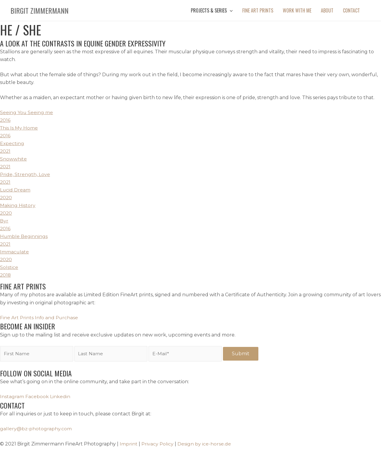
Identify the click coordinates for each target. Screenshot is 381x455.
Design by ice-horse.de (205, 444)
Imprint (129, 444)
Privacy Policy (157, 444)
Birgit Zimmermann (39, 10)
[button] (212, 10)
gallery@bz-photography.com (36, 428)
